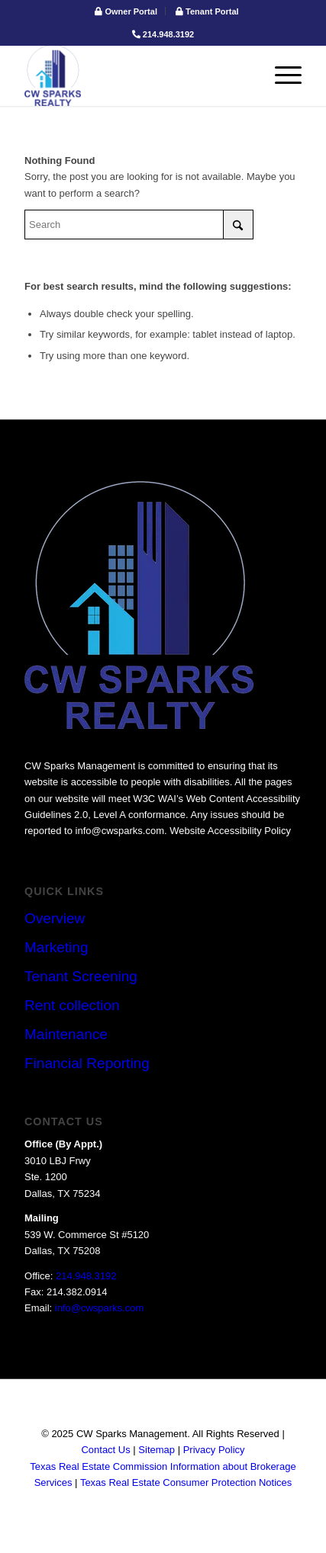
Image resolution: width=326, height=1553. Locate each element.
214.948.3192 (163, 34)
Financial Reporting (87, 1063)
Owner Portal (126, 11)
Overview (54, 918)
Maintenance (66, 1034)
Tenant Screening (80, 976)
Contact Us (105, 1449)
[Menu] (281, 75)
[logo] (135, 75)
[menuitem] (126, 11)
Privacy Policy (214, 1449)
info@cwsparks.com (99, 1308)
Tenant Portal (207, 11)
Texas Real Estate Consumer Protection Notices (186, 1482)
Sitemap (156, 1449)
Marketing (56, 947)
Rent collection (72, 1005)
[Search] (138, 224)
